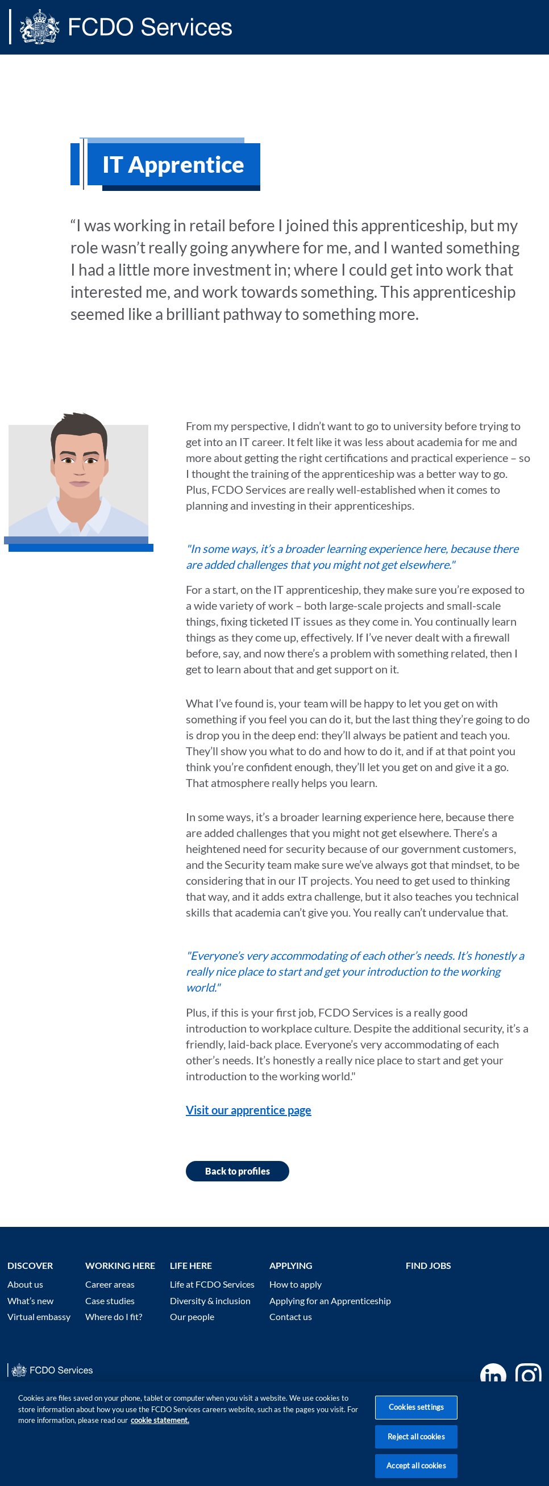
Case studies (110, 1300)
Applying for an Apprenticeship (330, 1300)
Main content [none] (26, 59)
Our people (192, 1316)
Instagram (528, 1376)
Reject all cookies (416, 1449)
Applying (291, 1265)
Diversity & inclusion (210, 1300)
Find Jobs (428, 1265)
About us (25, 1284)
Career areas (110, 1284)
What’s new (30, 1300)
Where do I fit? (113, 1316)
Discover (30, 1265)
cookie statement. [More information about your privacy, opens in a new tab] (160, 1432)
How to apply (295, 1284)
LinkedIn (493, 1376)
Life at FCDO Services (212, 1284)
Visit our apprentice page (248, 1110)
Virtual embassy (38, 1316)
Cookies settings (416, 1419)
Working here (120, 1265)
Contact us (290, 1316)
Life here (191, 1265)
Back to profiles (237, 1171)
